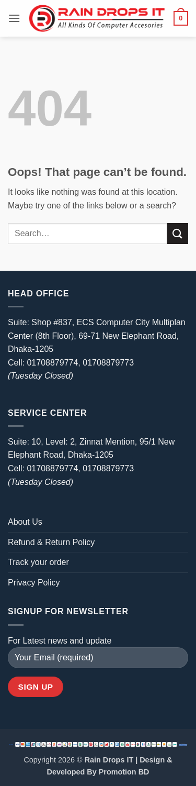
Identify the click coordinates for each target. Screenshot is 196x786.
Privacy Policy (34, 582)
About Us (25, 521)
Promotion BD (124, 772)
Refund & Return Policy (51, 542)
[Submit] (177, 233)
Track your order (38, 562)
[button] (14, 18)
